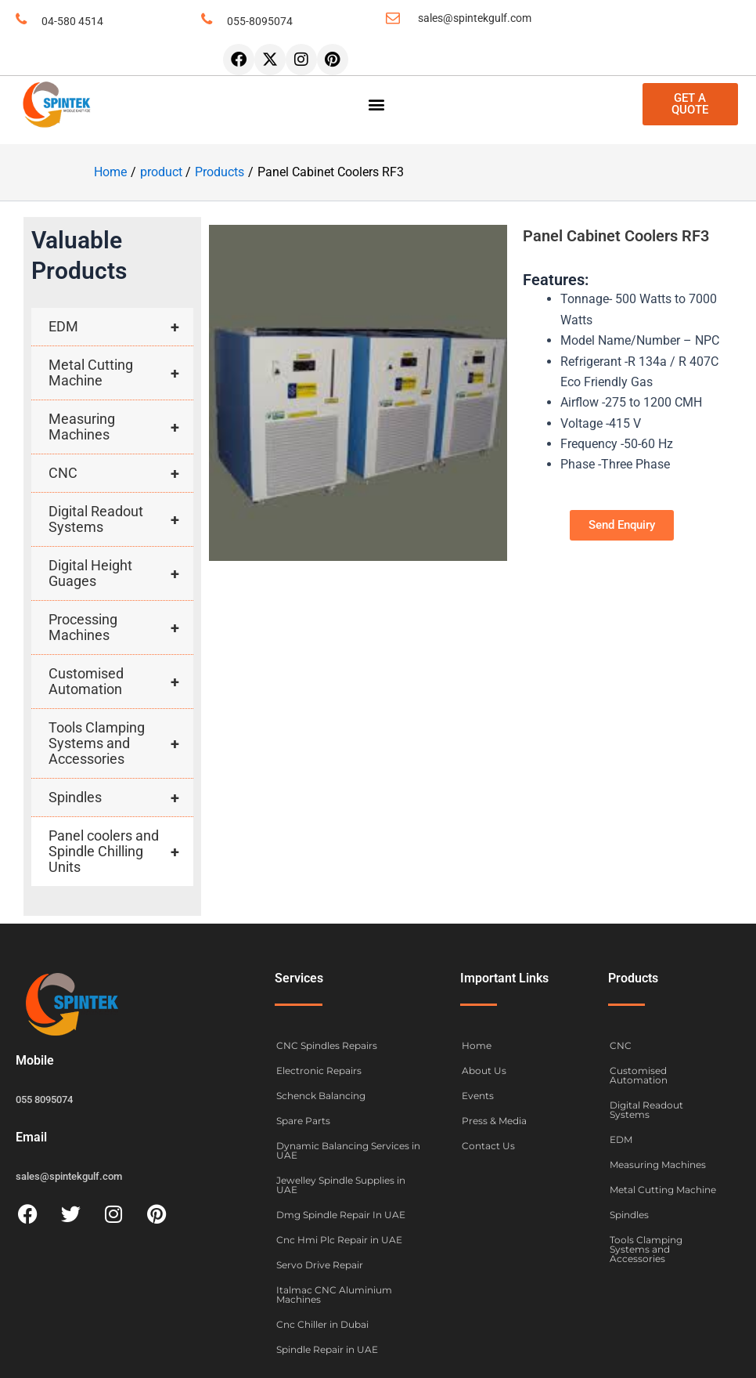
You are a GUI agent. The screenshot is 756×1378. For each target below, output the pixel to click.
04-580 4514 (72, 21)
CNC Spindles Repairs (326, 1045)
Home (476, 1045)
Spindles (121, 797)
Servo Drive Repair (319, 1265)
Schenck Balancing (320, 1095)
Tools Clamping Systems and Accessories (121, 743)
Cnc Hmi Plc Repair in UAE (339, 1240)
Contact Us (488, 1146)
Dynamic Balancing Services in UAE (348, 1150)
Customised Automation (121, 681)
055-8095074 (260, 21)
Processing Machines (121, 627)
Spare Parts (303, 1121)
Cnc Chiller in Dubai (322, 1324)
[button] (377, 105)
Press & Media (494, 1121)
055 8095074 (44, 1099)
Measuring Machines (121, 427)
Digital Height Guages (121, 573)
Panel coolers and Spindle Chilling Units (121, 851)
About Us (484, 1070)
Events (478, 1095)
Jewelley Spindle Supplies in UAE (340, 1184)
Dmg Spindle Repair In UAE (340, 1215)
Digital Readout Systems (121, 519)
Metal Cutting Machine (121, 373)
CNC (121, 473)
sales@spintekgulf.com (474, 18)
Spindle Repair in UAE (327, 1349)
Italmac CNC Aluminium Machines (334, 1294)
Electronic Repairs (319, 1070)
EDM (121, 326)
